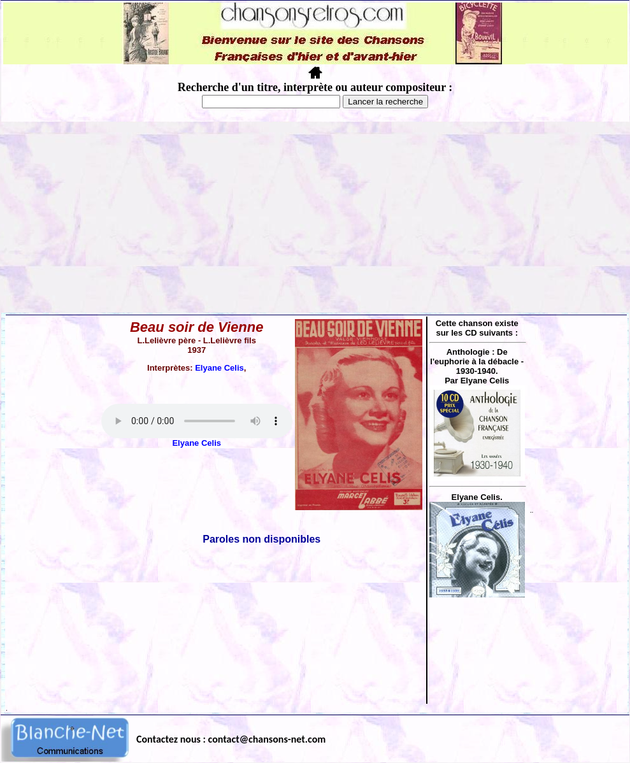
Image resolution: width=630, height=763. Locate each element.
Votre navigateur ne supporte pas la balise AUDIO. (196, 421)
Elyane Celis (219, 368)
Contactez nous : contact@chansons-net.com (231, 739)
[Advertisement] (315, 217)
